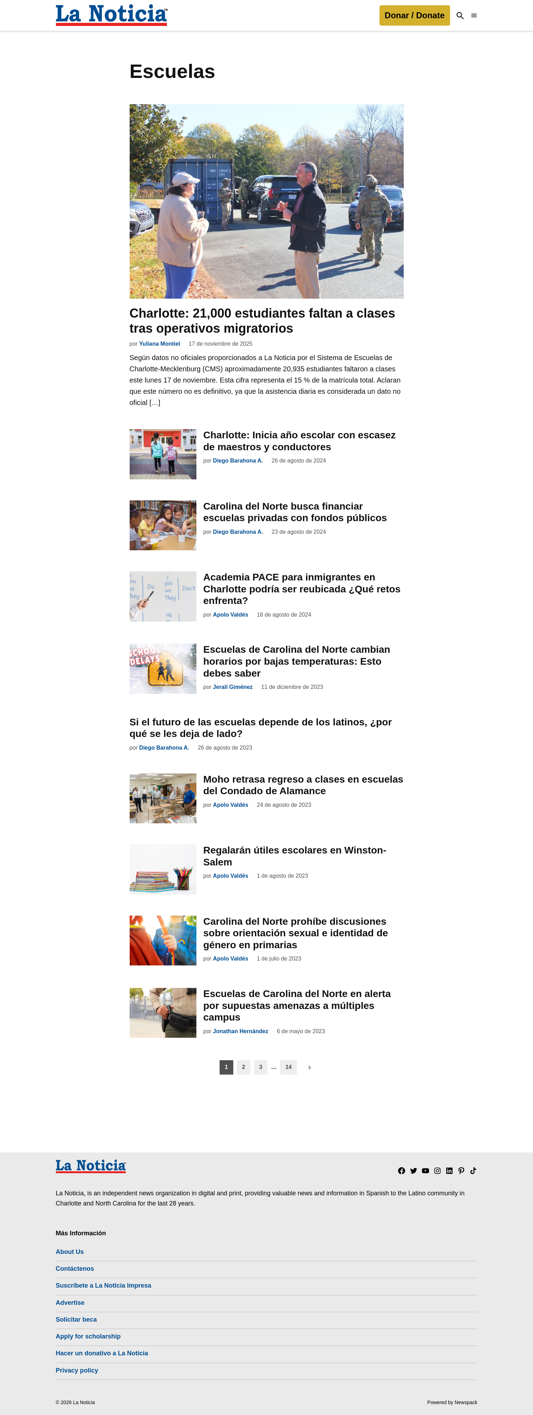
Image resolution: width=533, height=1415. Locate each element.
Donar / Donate (415, 15)
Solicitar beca (76, 1319)
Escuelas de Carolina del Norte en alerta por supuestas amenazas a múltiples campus (297, 1005)
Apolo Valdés (230, 615)
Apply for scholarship (88, 1336)
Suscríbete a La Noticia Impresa (103, 1285)
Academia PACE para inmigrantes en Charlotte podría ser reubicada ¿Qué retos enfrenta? (302, 589)
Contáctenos (75, 1268)
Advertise (70, 1302)
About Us (70, 1251)
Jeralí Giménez (233, 687)
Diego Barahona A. (238, 461)
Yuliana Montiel (159, 344)
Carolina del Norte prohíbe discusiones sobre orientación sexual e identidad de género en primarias (295, 933)
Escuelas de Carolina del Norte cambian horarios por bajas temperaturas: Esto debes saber (296, 661)
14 (288, 1067)
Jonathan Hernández (240, 1031)
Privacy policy (77, 1370)
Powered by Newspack (452, 1402)
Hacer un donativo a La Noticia (102, 1353)
